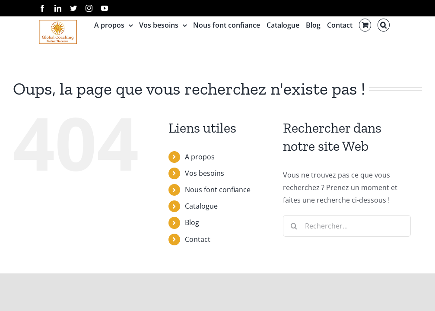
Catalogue (201, 206)
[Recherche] (294, 226)
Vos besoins (204, 173)
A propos (200, 157)
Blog (192, 222)
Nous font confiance (218, 189)
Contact (197, 239)
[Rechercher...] (347, 226)
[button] (384, 25)
